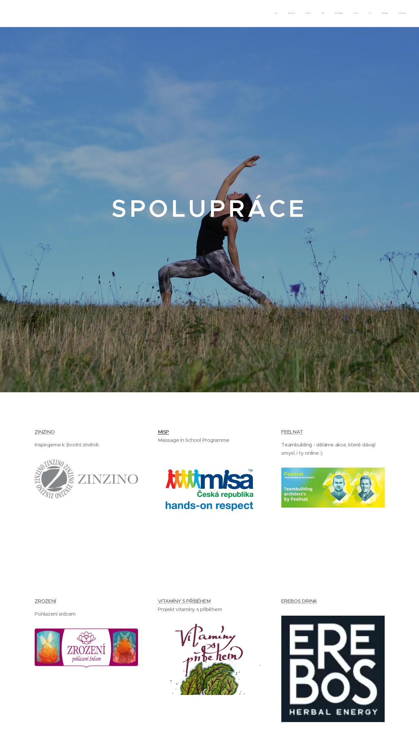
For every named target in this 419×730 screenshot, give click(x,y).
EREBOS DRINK (299, 601)
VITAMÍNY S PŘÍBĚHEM (184, 601)
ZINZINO (44, 432)
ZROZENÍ (45, 601)
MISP (163, 432)
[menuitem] (323, 13)
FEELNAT (291, 432)
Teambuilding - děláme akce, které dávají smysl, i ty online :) (328, 449)
